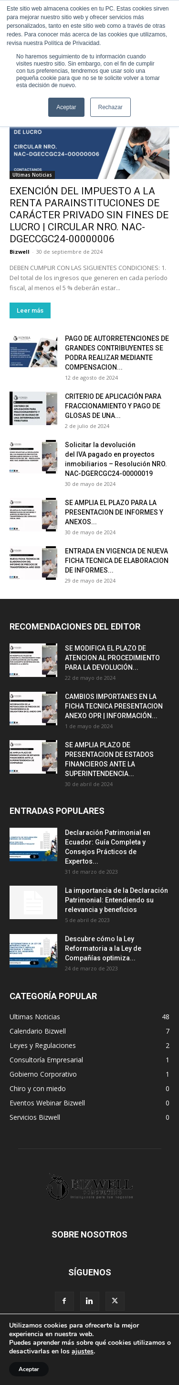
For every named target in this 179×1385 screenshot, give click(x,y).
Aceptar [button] (66, 107)
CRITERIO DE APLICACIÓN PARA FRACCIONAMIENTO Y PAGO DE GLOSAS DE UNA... (113, 406)
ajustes (83, 1351)
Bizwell (20, 251)
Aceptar (29, 1369)
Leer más (30, 310)
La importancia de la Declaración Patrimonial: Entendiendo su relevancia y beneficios (116, 900)
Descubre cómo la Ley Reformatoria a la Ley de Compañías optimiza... (103, 948)
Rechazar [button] (110, 107)
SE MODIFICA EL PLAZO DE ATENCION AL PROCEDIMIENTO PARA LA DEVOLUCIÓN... (112, 657)
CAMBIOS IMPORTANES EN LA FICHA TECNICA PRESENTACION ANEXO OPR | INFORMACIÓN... (114, 706)
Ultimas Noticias (32, 174)
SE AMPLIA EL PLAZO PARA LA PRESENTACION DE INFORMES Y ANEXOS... (114, 512)
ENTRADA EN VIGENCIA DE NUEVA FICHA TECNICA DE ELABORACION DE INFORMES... (116, 560)
